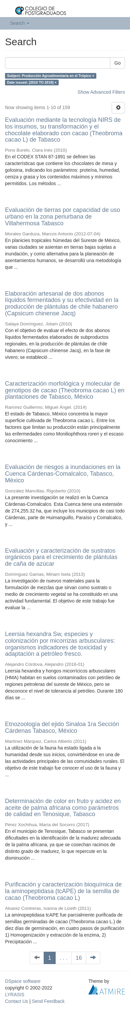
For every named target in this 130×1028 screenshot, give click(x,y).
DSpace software (23, 981)
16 (79, 958)
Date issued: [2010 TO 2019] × (31, 82)
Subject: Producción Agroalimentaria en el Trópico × (50, 76)
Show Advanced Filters (101, 92)
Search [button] (19, 23)
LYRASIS (14, 994)
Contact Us (16, 1001)
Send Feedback (48, 1001)
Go (117, 63)
